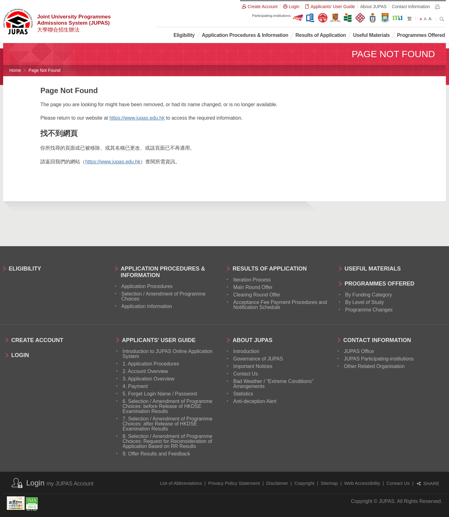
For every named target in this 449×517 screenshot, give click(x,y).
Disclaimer (277, 483)
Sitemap (329, 483)
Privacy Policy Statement (234, 483)
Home (15, 70)
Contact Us (398, 483)
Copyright (304, 483)
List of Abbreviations (181, 483)
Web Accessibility (362, 483)
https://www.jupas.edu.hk (137, 118)
